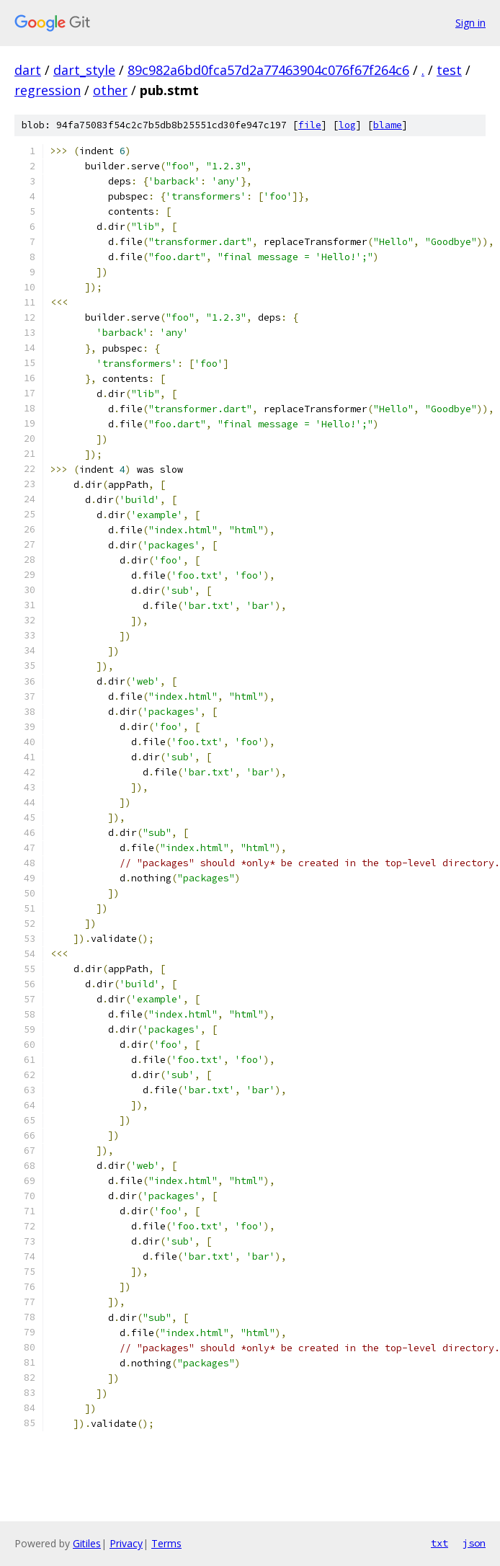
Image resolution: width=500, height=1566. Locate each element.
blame (387, 125)
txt (439, 1542)
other (110, 90)
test (449, 70)
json (474, 1542)
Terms (166, 1543)
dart (27, 70)
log (347, 125)
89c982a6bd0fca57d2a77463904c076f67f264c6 (268, 70)
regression (47, 90)
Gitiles (87, 1543)
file (309, 125)
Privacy (126, 1543)
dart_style (84, 70)
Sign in (470, 23)
